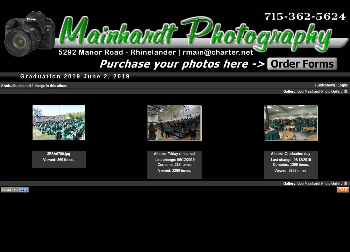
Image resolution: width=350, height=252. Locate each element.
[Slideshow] (325, 85)
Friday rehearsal (181, 154)
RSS (343, 190)
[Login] (342, 85)
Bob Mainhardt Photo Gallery (323, 91)
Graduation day (297, 154)
